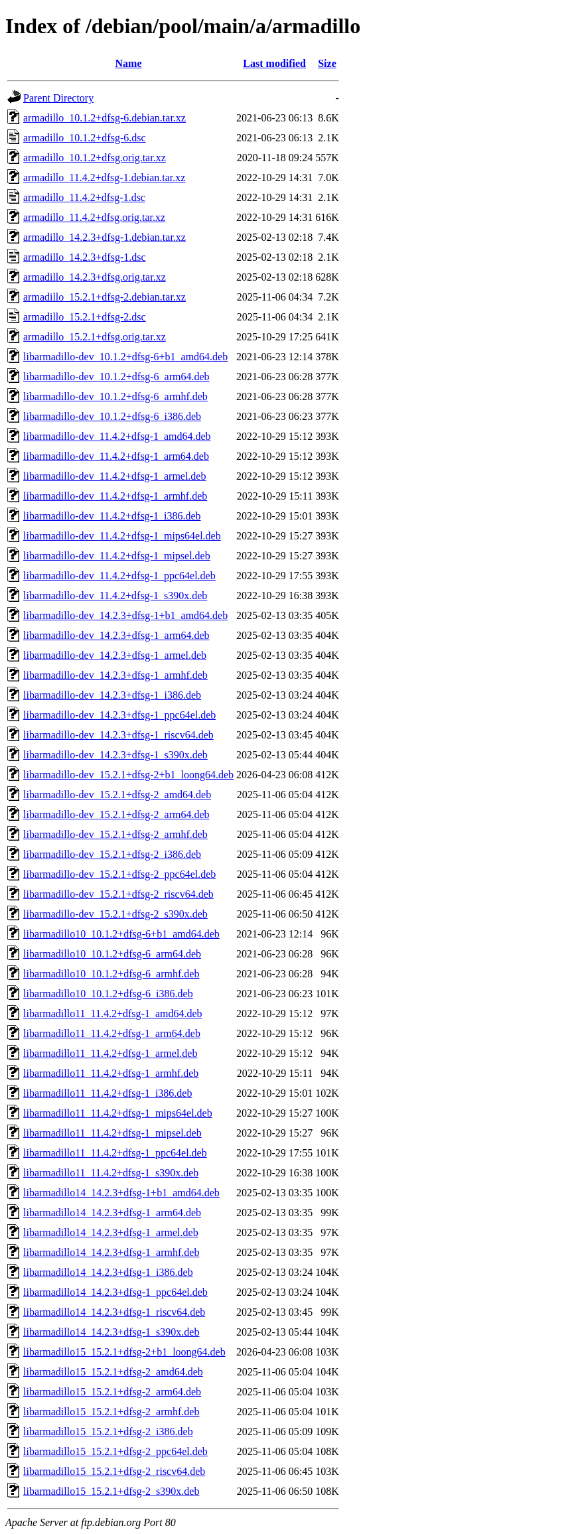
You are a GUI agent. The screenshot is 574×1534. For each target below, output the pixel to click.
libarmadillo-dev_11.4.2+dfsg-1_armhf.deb (115, 496)
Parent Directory (58, 98)
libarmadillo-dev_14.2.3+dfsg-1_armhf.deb (115, 675)
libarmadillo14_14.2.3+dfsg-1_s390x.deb (111, 1332)
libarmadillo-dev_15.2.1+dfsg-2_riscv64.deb (118, 894)
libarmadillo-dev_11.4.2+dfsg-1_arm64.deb (116, 456)
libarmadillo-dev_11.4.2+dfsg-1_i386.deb (112, 516)
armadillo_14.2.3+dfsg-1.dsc (84, 257)
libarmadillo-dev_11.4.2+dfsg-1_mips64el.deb (122, 535)
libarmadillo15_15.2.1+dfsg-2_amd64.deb (113, 1371)
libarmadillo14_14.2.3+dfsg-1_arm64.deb (112, 1212)
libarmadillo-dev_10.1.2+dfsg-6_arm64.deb (116, 376)
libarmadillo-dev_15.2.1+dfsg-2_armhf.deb (115, 834)
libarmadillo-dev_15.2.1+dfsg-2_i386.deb (112, 854)
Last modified (274, 63)
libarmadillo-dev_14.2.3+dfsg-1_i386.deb (112, 695)
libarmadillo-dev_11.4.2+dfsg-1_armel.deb (114, 476)
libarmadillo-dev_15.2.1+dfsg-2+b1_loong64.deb (128, 774)
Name (128, 63)
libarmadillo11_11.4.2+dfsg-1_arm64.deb (111, 1033)
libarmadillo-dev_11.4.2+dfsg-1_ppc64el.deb (119, 575)
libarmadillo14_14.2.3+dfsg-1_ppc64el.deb (115, 1292)
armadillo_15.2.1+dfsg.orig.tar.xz (94, 336)
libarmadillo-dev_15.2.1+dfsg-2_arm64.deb (116, 814)
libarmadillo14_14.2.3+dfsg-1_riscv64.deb (114, 1312)
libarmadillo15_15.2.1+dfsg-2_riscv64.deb (114, 1471)
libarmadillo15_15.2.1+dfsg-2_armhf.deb (111, 1411)
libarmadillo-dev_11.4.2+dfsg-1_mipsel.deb (116, 555)
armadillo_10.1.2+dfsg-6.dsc (84, 137)
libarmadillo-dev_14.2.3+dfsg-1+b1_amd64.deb (125, 615)
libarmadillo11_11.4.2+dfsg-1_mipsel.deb (112, 1133)
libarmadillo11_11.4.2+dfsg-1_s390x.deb (110, 1172)
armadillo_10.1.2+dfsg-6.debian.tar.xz (104, 117)
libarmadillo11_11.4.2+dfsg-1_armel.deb (110, 1053)
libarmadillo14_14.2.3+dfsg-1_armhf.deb (111, 1252)
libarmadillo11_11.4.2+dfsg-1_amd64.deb (112, 1013)
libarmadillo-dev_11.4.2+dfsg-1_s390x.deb (115, 595)
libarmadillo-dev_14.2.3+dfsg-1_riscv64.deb (118, 734)
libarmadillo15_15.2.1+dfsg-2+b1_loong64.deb (124, 1352)
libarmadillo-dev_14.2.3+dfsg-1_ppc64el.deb (119, 715)
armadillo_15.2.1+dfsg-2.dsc (84, 316)
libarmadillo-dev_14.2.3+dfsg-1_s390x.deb (115, 754)
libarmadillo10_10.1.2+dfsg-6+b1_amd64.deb (121, 934)
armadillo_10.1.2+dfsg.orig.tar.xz (94, 157)
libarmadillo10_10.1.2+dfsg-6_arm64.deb (112, 953)
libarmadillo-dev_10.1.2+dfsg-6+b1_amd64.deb (125, 356)
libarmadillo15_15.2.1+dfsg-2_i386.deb (108, 1431)
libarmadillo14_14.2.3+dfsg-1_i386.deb (108, 1272)
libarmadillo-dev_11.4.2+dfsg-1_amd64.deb (117, 436)
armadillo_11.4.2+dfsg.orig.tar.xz (94, 217)
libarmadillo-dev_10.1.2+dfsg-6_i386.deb (112, 416)
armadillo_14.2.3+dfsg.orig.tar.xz (94, 277)
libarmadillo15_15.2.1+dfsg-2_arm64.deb (112, 1391)
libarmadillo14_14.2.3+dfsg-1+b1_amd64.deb (121, 1192)
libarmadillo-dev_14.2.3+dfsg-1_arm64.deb (116, 635)
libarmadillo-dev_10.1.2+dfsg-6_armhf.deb (115, 396)
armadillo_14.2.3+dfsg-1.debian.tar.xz (104, 237)
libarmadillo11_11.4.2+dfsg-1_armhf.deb (110, 1073)
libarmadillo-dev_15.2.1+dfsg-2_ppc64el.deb (119, 874)
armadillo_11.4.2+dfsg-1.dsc (84, 197)
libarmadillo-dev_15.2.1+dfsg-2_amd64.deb (117, 794)
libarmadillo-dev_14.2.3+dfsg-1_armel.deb (114, 655)
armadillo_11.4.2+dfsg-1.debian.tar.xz (104, 177)
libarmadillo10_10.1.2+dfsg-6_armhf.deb (111, 973)
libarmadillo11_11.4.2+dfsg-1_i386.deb (107, 1093)
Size (327, 63)
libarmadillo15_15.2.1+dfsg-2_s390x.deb (111, 1491)
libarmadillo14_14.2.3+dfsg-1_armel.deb (110, 1232)
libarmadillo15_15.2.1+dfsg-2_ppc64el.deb (115, 1451)
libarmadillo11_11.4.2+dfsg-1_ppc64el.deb (115, 1152)
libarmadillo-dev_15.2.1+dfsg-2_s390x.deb (115, 914)
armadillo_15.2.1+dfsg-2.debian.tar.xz (104, 297)
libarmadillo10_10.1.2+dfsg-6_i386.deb (108, 993)
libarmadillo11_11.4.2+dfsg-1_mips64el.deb (117, 1113)
